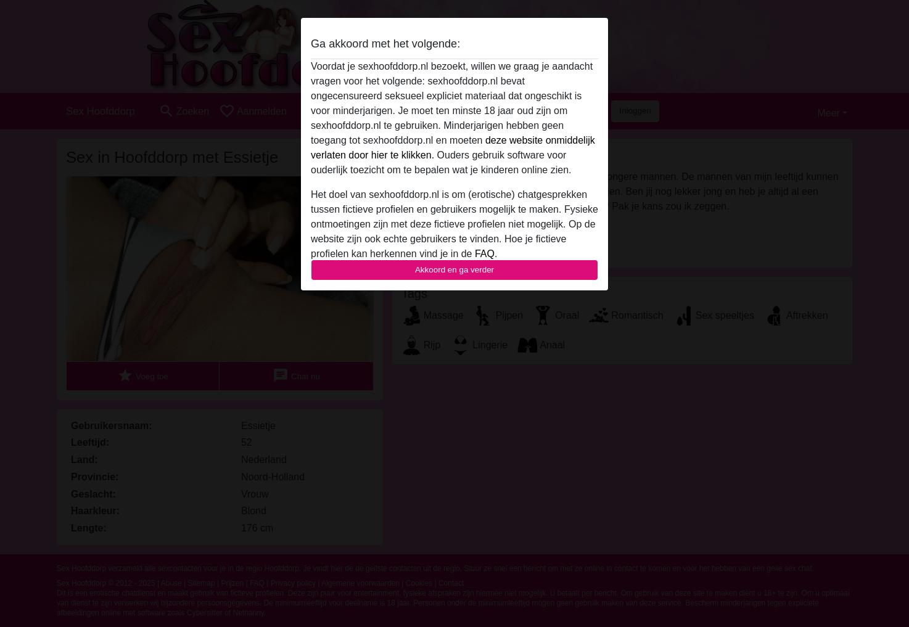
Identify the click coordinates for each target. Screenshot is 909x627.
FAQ (485, 253)
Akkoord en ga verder (454, 269)
